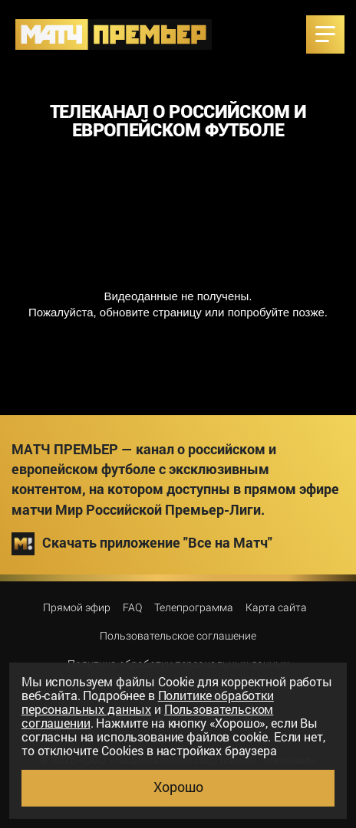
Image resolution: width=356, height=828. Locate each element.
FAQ (132, 607)
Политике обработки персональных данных (147, 702)
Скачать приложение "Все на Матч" (142, 543)
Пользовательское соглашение (178, 636)
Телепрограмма (193, 607)
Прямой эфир (76, 607)
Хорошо (178, 786)
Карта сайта (276, 607)
